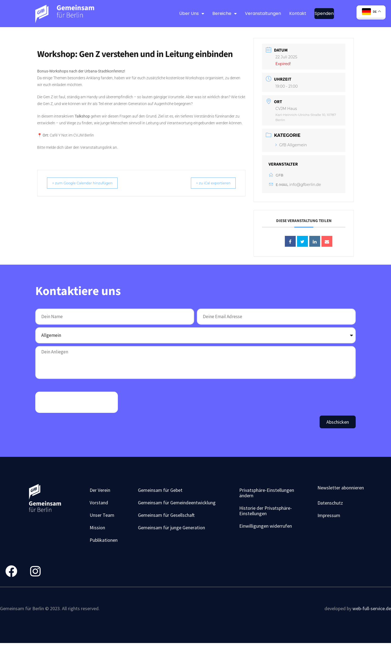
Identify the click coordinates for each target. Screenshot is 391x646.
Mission (97, 529)
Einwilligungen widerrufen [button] (265, 527)
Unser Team (102, 516)
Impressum (328, 517)
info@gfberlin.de (305, 184)
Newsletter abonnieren (340, 489)
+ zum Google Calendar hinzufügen (87, 183)
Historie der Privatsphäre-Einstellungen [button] (265, 512)
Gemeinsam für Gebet (160, 491)
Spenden (324, 13)
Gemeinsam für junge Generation (171, 529)
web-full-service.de (371, 611)
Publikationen (104, 541)
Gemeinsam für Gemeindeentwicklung (177, 504)
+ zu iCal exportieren (208, 183)
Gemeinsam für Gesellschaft (166, 516)
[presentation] (76, 403)
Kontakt (297, 13)
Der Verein (100, 491)
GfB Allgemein (291, 144)
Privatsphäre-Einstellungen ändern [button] (266, 494)
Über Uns (191, 13)
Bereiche (224, 13)
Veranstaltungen (263, 13)
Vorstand (99, 504)
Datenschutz (330, 504)
